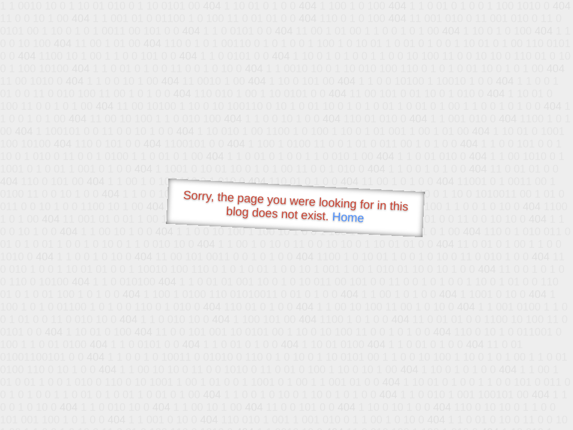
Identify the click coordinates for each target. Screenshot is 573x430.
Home (348, 217)
